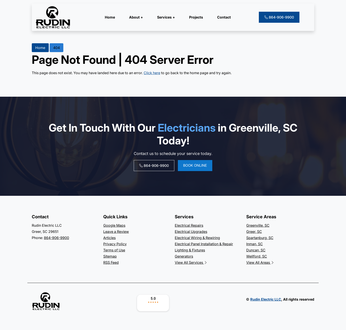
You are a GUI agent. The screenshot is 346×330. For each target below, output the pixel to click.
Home (110, 17)
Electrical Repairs (189, 225)
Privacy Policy (115, 244)
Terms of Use (114, 250)
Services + (166, 17)
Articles (109, 238)
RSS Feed (111, 262)
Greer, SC (254, 231)
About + (136, 17)
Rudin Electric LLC (265, 299)
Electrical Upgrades (191, 231)
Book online (195, 165)
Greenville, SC (257, 225)
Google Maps (114, 225)
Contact (224, 17)
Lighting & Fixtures (190, 250)
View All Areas (260, 262)
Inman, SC (254, 244)
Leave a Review (116, 231)
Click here (152, 73)
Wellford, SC (256, 256)
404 (56, 47)
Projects (196, 17)
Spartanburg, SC (259, 238)
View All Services (191, 262)
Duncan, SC (255, 250)
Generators (184, 256)
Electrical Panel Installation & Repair (204, 244)
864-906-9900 (279, 17)
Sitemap (110, 256)
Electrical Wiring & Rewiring (197, 238)
